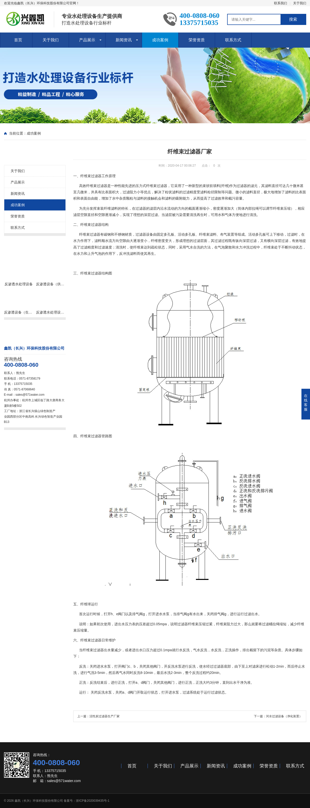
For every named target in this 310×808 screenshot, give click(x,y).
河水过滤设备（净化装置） (284, 716)
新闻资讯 (124, 40)
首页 (18, 40)
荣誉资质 (197, 40)
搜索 (293, 19)
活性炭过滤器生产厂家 (104, 716)
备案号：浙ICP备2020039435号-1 (86, 800)
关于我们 (299, 3)
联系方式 (233, 40)
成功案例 (160, 40)
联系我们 (280, 3)
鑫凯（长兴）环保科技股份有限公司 (39, 800)
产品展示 (87, 40)
